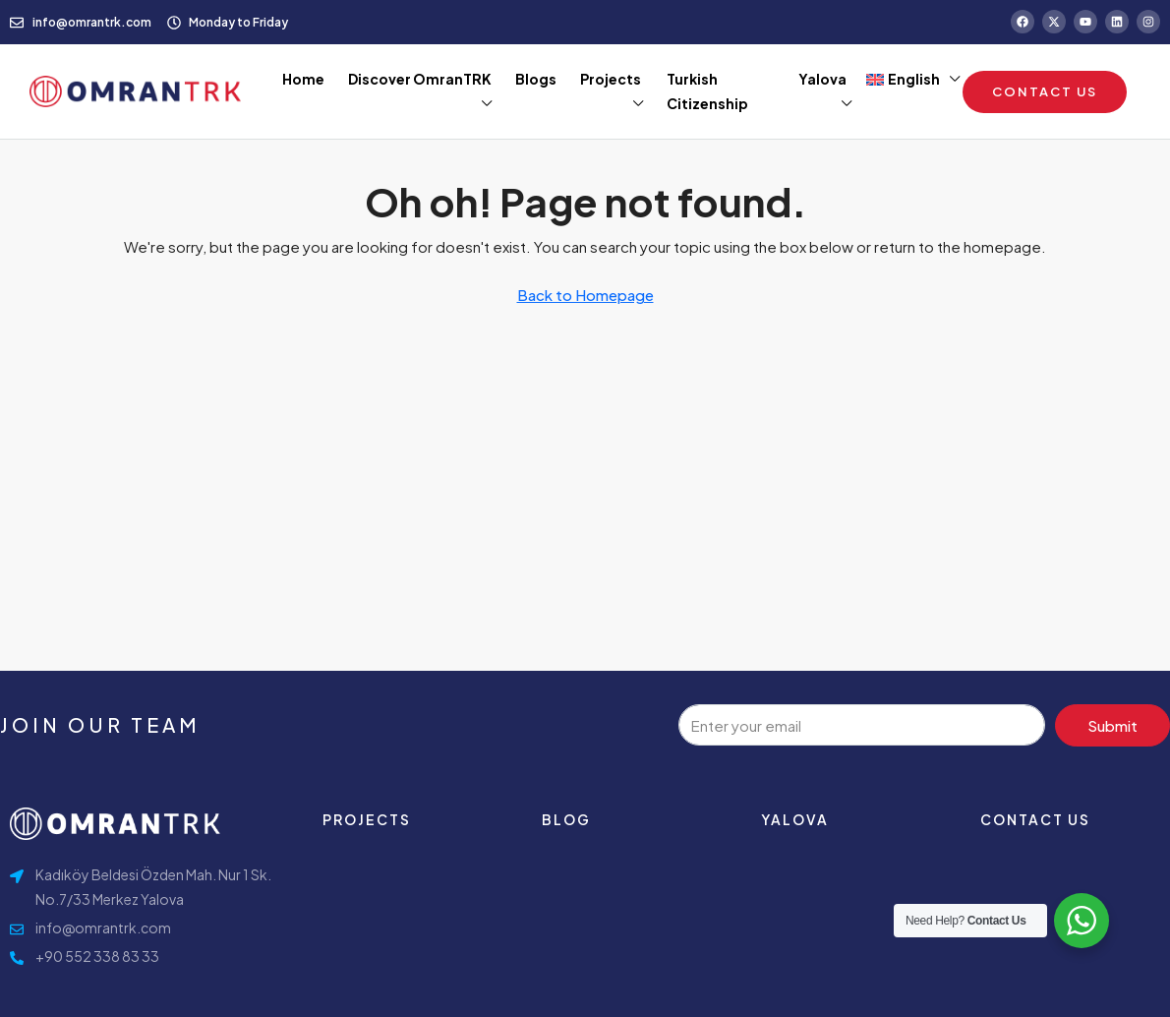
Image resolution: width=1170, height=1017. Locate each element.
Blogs (535, 79)
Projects (610, 79)
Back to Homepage (585, 294)
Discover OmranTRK (420, 79)
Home (303, 79)
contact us (1035, 819)
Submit (1112, 725)
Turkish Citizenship (707, 91)
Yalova (822, 79)
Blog (566, 819)
